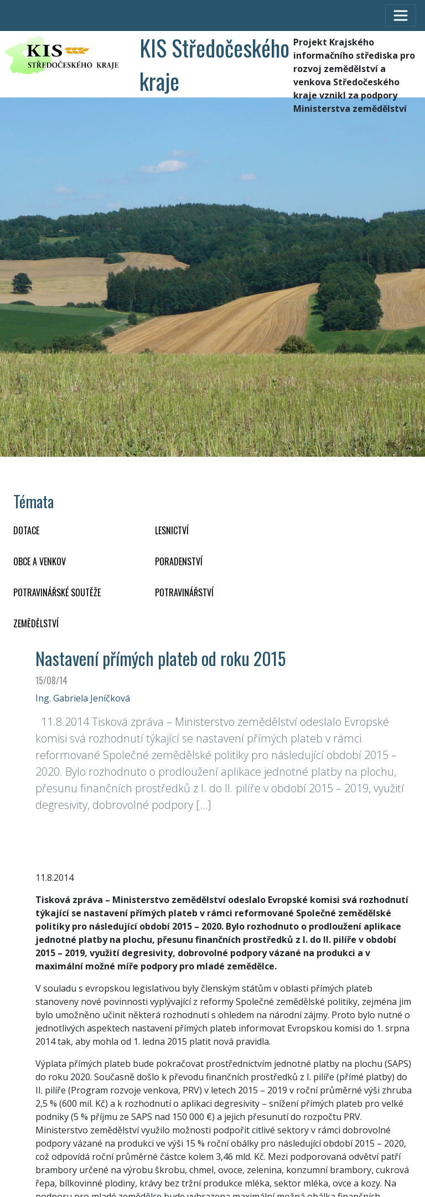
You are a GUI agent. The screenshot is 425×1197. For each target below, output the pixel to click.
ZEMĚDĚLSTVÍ (36, 623)
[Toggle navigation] (400, 15)
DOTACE (26, 530)
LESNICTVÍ (172, 530)
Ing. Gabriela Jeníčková (82, 698)
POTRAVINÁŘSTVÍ (184, 592)
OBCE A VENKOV (39, 561)
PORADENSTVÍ (179, 561)
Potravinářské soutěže (57, 592)
